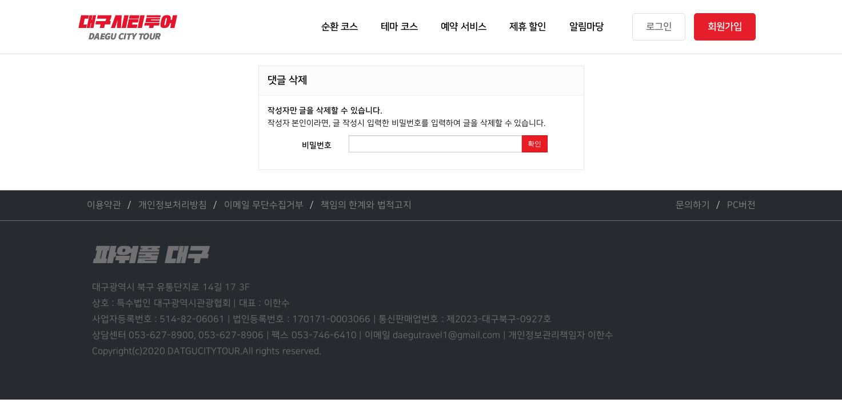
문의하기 (693, 205)
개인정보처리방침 (172, 205)
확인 (534, 144)
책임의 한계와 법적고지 (366, 205)
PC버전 (741, 205)
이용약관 (104, 205)
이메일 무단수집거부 (264, 205)
